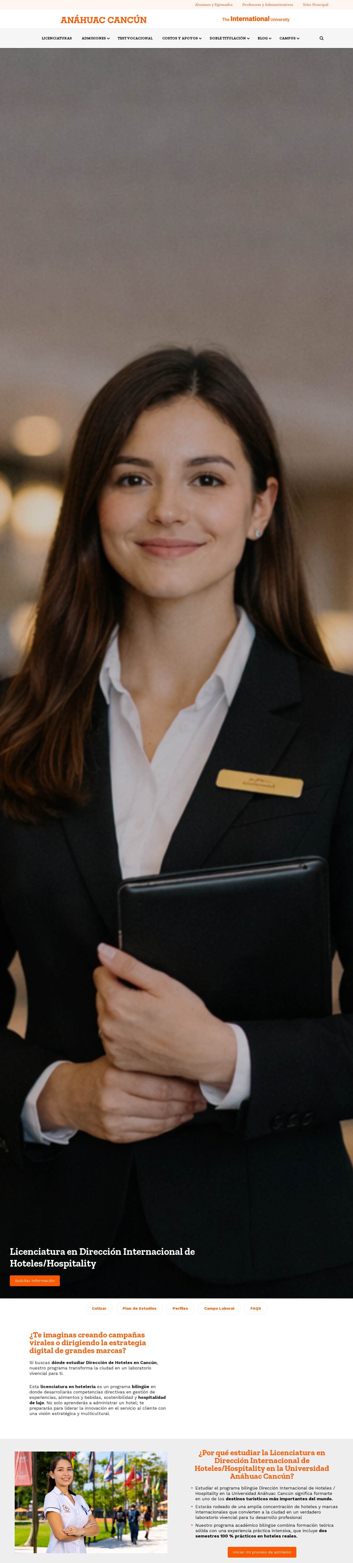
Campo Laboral (219, 1308)
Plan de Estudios (139, 1308)
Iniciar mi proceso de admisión (262, 1552)
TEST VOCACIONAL (135, 38)
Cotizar (99, 1308)
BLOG (263, 38)
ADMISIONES (94, 38)
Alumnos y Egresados (214, 4)
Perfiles (180, 1308)
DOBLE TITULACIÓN (228, 38)
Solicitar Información (35, 1280)
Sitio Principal (315, 4)
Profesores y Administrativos (267, 4)
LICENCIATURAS (57, 38)
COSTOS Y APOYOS (180, 38)
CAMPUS (287, 38)
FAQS (256, 1308)
